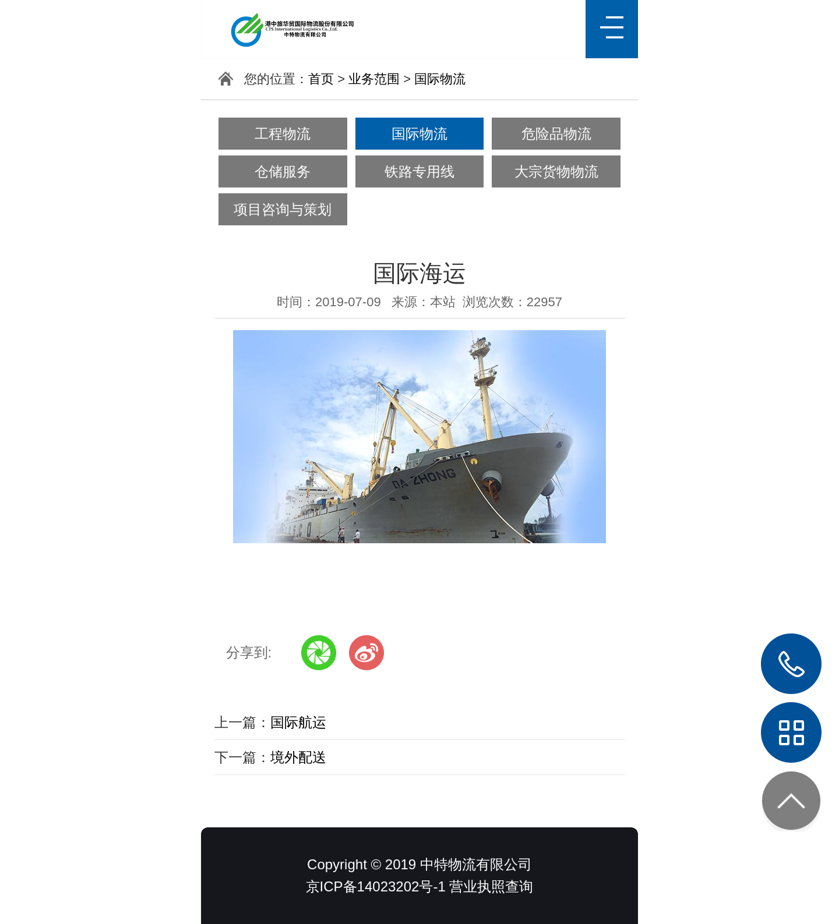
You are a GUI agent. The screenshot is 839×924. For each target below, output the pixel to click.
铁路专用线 (419, 171)
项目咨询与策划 (283, 209)
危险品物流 (556, 133)
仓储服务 (283, 171)
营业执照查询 (491, 886)
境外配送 (298, 757)
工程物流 (283, 133)
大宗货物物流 (556, 171)
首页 (321, 79)
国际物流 (440, 79)
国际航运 (298, 722)
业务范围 (374, 79)
